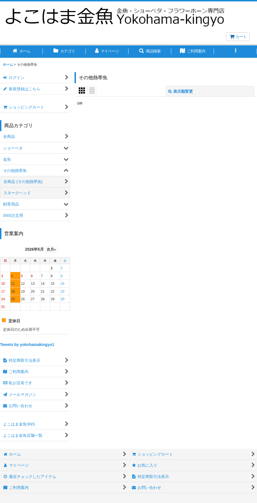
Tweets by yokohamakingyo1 (27, 344)
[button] (149, 51)
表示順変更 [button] (180, 91)
